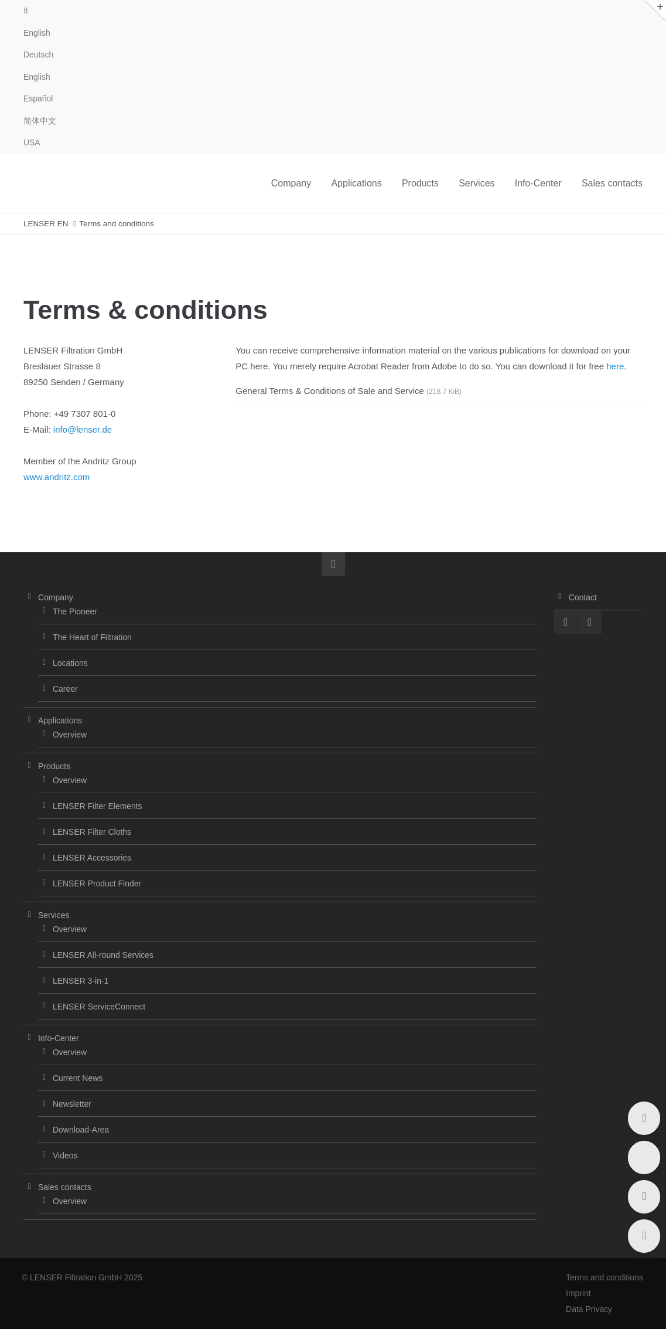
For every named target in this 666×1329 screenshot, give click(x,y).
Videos (65, 1155)
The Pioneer (75, 611)
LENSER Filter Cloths (92, 832)
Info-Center (58, 1038)
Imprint (577, 1293)
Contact (583, 597)
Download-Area (81, 1129)
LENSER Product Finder (97, 883)
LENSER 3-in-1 (80, 980)
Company (55, 597)
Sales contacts (64, 1187)
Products (54, 766)
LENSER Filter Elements (97, 806)
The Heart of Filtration (92, 637)
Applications (60, 720)
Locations (70, 663)
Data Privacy (588, 1309)
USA (31, 142)
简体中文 (39, 120)
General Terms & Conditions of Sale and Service (348, 391)
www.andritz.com (56, 477)
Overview (70, 734)
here (615, 366)
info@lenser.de (82, 429)
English (36, 76)
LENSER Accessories (92, 857)
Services (53, 915)
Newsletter (72, 1104)
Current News (78, 1078)
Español (38, 98)
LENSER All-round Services (103, 955)
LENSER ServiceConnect (99, 1006)
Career (65, 689)
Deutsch (38, 54)
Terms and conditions (604, 1277)
